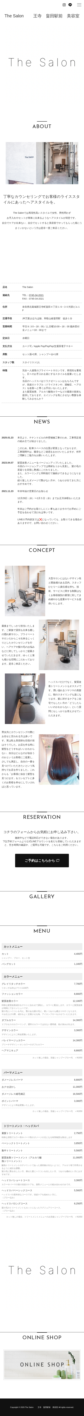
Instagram (64, 5)
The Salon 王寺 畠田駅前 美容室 (42, 15)
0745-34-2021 (36, 295)
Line (70, 5)
